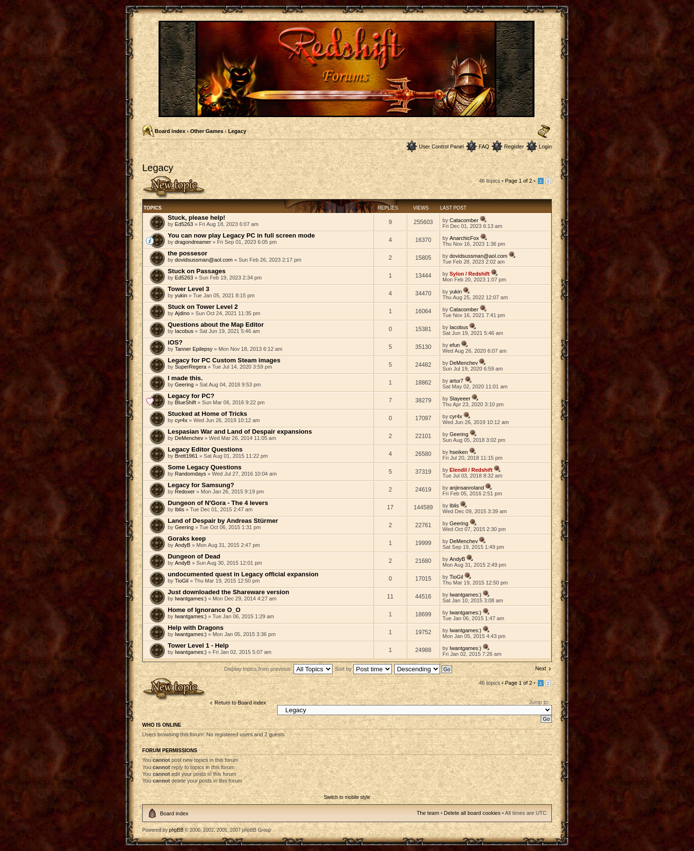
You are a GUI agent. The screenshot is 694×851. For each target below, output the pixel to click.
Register (514, 146)
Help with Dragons (196, 627)
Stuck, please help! (196, 217)
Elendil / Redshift (471, 470)
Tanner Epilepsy (194, 349)
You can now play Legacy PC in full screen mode (241, 235)
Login (545, 146)
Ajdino (182, 313)
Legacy (237, 131)
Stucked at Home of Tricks (207, 413)
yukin (181, 295)
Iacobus (184, 331)
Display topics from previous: (278, 669)
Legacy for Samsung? (201, 485)
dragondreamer (193, 242)
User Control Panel (441, 146)
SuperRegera (190, 367)
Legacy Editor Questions (205, 449)
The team (428, 813)
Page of (518, 181)
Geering (184, 384)
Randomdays (190, 474)
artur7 (457, 381)
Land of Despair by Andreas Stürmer (223, 520)
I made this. (185, 378)
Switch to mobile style (347, 797)
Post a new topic (174, 187)
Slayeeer (460, 398)
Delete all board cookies (472, 813)
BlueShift (185, 402)
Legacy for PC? (191, 395)
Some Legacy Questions (204, 467)
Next (540, 668)
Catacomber (464, 220)
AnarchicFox (464, 238)
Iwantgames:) (191, 598)
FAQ (484, 146)
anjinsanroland (467, 488)
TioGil (181, 581)
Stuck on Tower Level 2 (203, 306)
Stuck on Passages (197, 271)
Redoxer (185, 491)
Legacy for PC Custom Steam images (224, 360)
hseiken (459, 452)
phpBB (176, 830)
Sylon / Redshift (470, 274)
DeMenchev (464, 363)
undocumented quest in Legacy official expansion (243, 574)
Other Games (206, 131)
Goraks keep (187, 538)
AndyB (182, 545)
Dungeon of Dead (194, 556)
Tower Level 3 (188, 289)
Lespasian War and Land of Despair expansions (240, 431)
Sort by (363, 669)
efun (455, 345)
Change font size (544, 131)
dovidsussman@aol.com (204, 260)
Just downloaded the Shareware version (228, 592)
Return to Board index (240, 702)
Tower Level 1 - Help (198, 645)
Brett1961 (186, 456)
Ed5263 (184, 224)
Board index (170, 131)
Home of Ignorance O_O (204, 609)
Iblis (180, 509)
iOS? (175, 342)
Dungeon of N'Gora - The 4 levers (218, 502)
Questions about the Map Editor (216, 324)
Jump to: (539, 702)
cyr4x (181, 420)
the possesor (187, 253)
